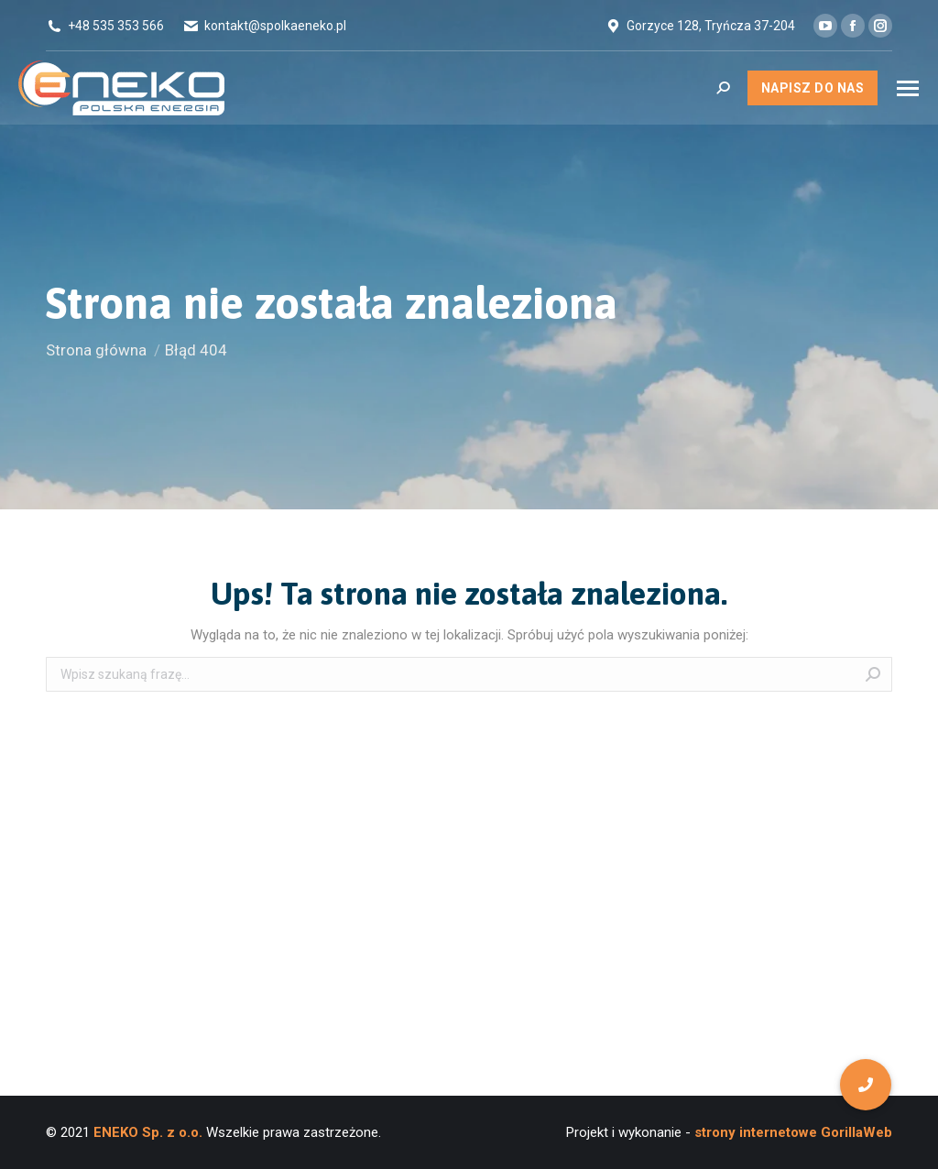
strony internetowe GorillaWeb (791, 1132)
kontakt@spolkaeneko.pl (275, 25)
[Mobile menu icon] (908, 88)
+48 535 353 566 (116, 25)
